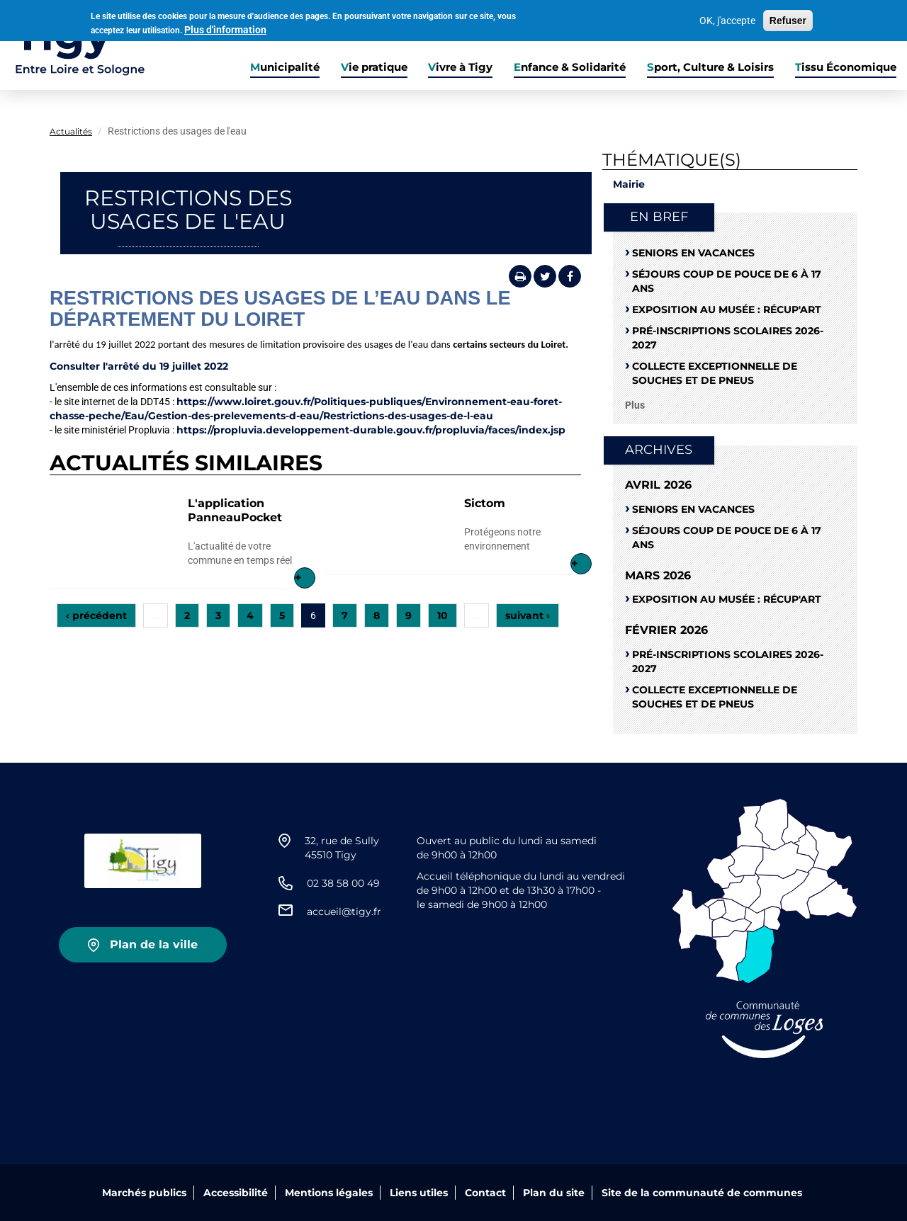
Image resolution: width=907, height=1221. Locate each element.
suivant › (527, 615)
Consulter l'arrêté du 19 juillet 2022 (139, 366)
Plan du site (554, 1192)
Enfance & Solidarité (570, 67)
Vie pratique (374, 67)
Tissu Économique (845, 67)
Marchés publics (144, 1192)
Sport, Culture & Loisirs (710, 67)
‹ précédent (96, 615)
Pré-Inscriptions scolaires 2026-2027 (727, 337)
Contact (485, 1192)
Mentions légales (329, 1192)
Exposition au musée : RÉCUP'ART (726, 309)
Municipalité (285, 67)
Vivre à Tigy (460, 67)
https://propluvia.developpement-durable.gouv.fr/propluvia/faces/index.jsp (370, 430)
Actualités (71, 131)
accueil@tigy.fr (344, 911)
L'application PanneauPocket (235, 510)
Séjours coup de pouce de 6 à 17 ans (726, 281)
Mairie (629, 184)
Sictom (484, 503)
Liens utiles (419, 1192)
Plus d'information (225, 28)
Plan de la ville (154, 944)
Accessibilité (235, 1192)
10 (442, 615)
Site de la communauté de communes (702, 1192)
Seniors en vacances (693, 252)
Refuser (788, 19)
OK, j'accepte (727, 19)
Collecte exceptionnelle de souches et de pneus (714, 373)
